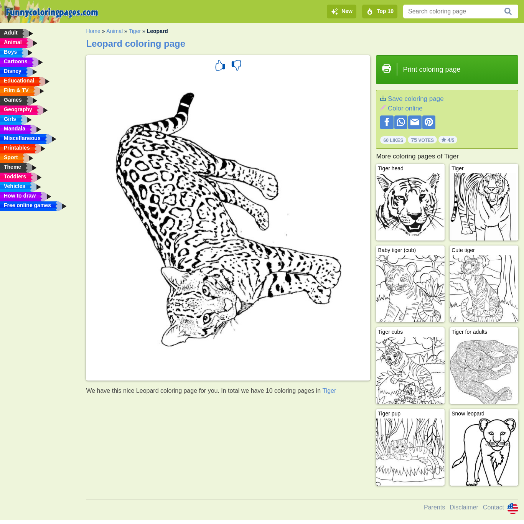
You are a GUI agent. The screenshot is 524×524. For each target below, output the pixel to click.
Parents (434, 507)
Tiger (135, 31)
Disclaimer (464, 507)
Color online (405, 108)
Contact (493, 507)
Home (93, 31)
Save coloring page (416, 98)
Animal (114, 31)
